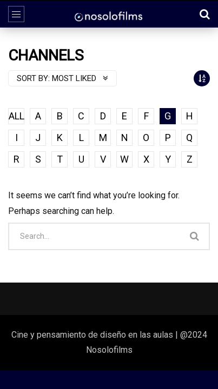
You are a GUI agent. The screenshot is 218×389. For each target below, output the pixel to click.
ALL (16, 116)
